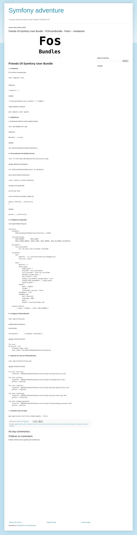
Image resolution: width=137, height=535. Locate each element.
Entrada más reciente (15, 522)
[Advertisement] (50, 504)
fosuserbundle (47, 424)
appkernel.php (18, 424)
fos (43, 424)
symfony (85, 424)
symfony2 (11, 426)
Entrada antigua (85, 522)
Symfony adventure (36, 10)
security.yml (80, 424)
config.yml (29, 424)
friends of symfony (56, 424)
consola (35, 424)
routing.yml (73, 424)
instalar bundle (66, 424)
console (39, 424)
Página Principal (51, 522)
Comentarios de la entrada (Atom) (26, 525)
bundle (24, 424)
